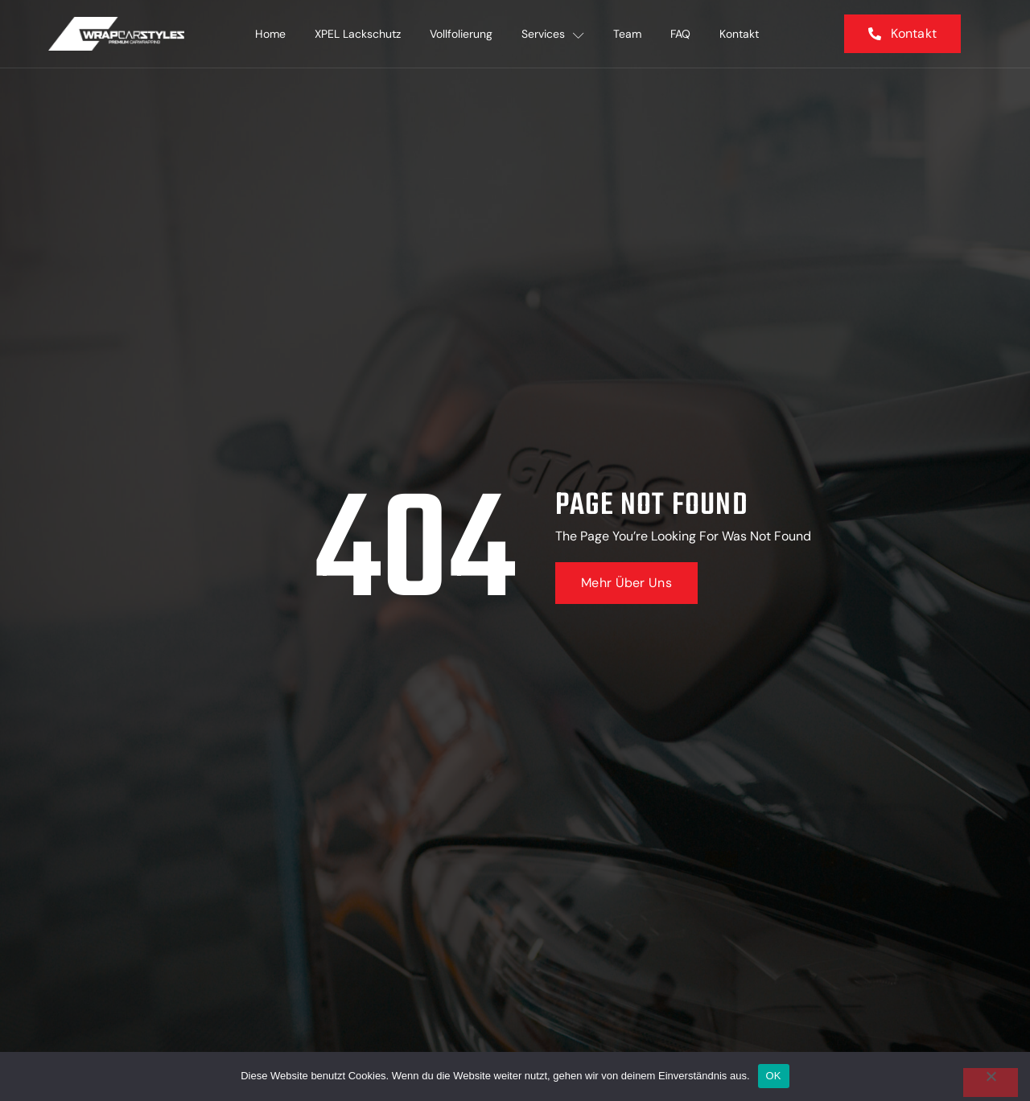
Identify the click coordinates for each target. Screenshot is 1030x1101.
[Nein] (990, 1082)
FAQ (680, 34)
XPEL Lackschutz (358, 34)
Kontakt (739, 34)
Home (270, 34)
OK (773, 1076)
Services (552, 34)
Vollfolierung (461, 34)
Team (627, 34)
